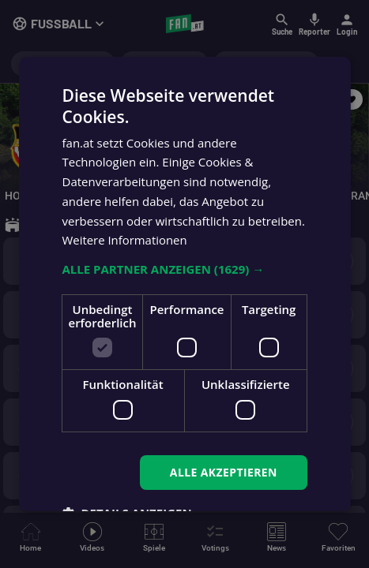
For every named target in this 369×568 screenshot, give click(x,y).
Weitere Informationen (124, 240)
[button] (184, 269)
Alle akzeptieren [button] (223, 472)
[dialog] (184, 284)
